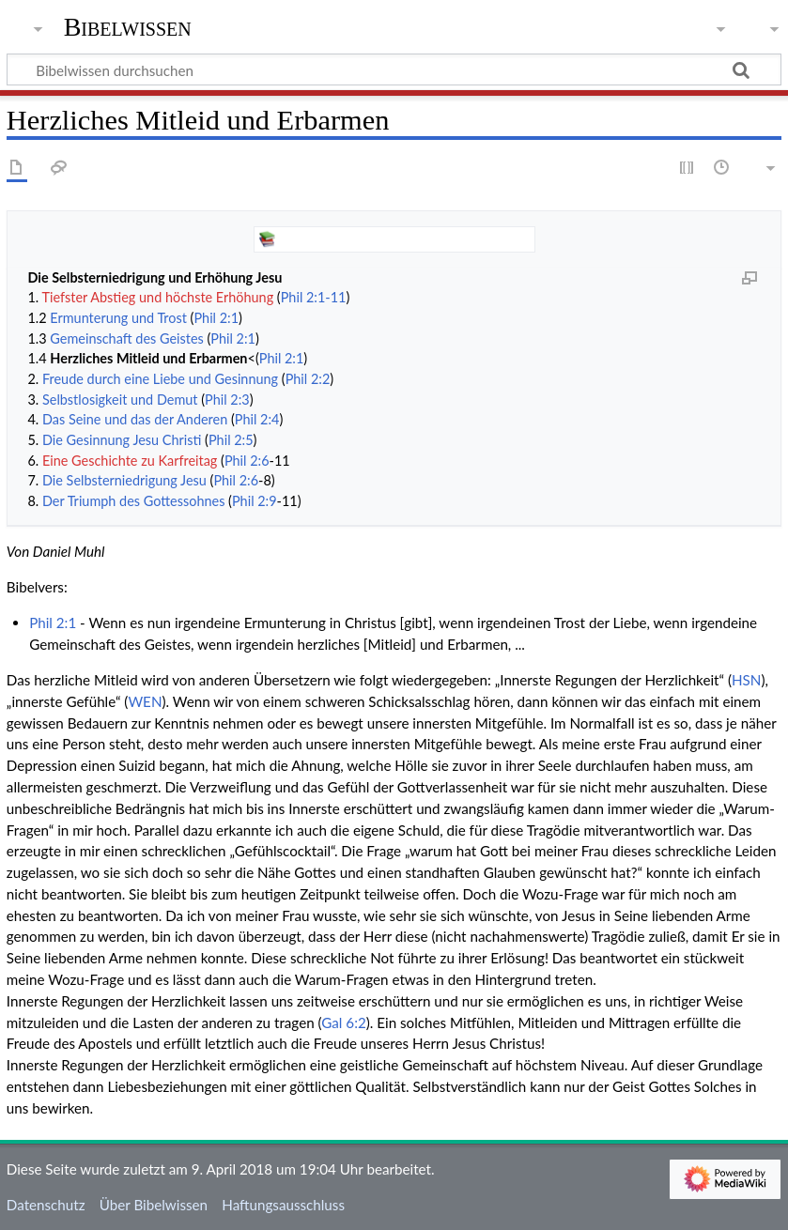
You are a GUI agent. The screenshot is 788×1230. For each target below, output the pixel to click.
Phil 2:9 (254, 501)
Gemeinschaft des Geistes (126, 338)
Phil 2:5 (231, 440)
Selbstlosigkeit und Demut (120, 399)
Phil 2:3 (227, 399)
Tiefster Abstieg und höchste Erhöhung (158, 297)
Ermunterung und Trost (118, 318)
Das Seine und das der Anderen (134, 419)
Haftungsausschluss (283, 1204)
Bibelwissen (128, 27)
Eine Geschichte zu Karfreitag (129, 461)
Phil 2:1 (216, 318)
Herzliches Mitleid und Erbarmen (148, 358)
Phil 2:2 (308, 379)
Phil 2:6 (247, 461)
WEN (145, 701)
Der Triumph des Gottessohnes (133, 501)
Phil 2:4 (257, 419)
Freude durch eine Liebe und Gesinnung (160, 379)
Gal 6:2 (343, 1022)
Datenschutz (46, 1204)
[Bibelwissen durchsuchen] (394, 69)
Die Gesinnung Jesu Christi (121, 440)
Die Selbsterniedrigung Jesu (124, 480)
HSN (746, 679)
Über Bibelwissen (154, 1204)
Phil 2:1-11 (314, 297)
